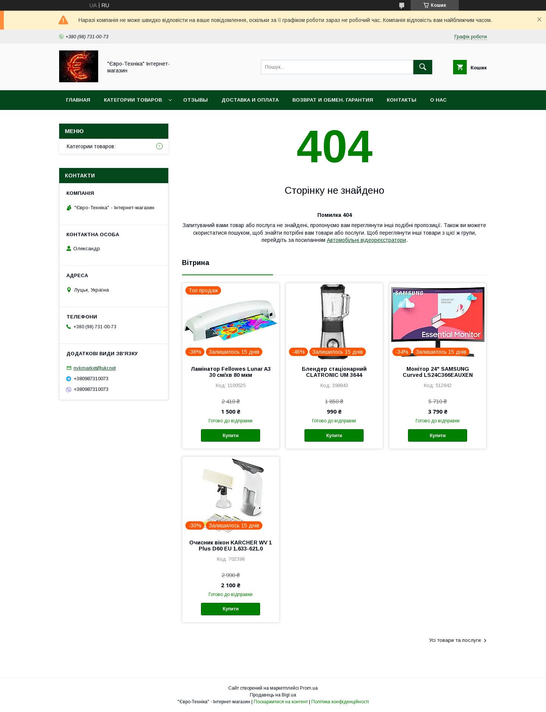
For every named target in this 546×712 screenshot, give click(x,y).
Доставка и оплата (250, 100)
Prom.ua (309, 688)
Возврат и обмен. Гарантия (332, 100)
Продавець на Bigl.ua (273, 695)
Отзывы (195, 100)
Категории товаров (133, 100)
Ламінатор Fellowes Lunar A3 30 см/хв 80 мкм (231, 372)
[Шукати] (422, 67)
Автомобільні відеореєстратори (366, 240)
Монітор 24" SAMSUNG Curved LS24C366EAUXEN (438, 372)
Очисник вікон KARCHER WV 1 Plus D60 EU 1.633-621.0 (230, 545)
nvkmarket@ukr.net (95, 368)
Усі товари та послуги (455, 640)
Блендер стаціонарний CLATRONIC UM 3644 (334, 372)
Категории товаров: (91, 146)
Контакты (401, 100)
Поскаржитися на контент (281, 701)
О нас (438, 100)
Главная (78, 100)
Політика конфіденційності (340, 701)
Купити (230, 435)
